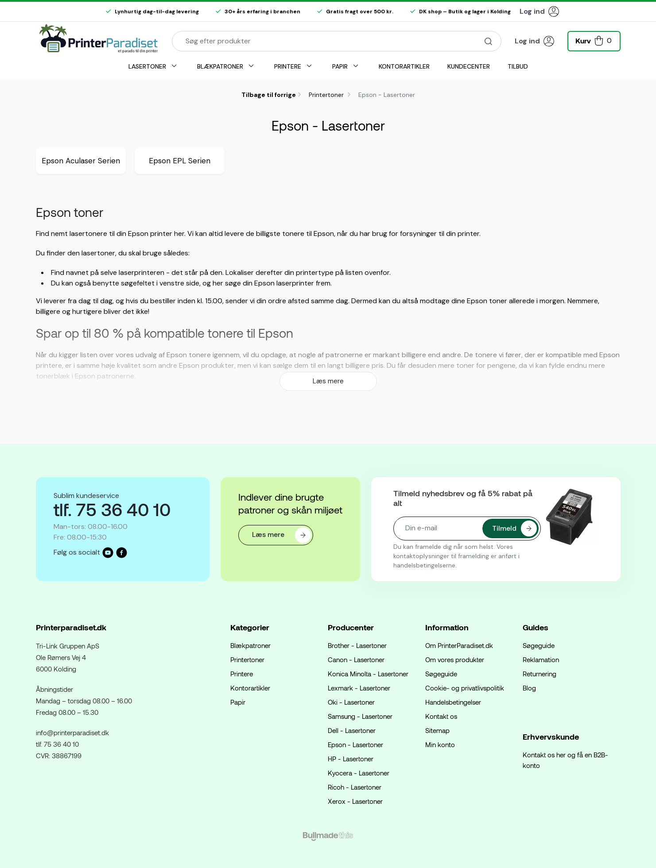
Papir (237, 702)
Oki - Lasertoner (351, 702)
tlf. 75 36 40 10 (57, 744)
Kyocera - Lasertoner (358, 773)
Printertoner (327, 95)
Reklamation (541, 660)
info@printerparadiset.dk (72, 733)
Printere (241, 674)
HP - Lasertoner (350, 759)
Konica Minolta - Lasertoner (368, 674)
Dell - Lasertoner (352, 730)
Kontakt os (441, 716)
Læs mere (328, 381)
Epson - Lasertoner (355, 744)
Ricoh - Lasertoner (354, 787)
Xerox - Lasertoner (355, 801)
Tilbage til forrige (268, 95)
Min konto (440, 744)
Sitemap (437, 730)
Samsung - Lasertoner (360, 716)
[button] (594, 40)
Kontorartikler (250, 688)
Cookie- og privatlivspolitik (464, 688)
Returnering (539, 674)
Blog (529, 688)
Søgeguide (441, 674)
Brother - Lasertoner (357, 645)
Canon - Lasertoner (356, 660)
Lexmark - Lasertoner (359, 688)
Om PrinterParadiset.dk (459, 645)
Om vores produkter (454, 660)
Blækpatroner (250, 645)
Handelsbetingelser (453, 702)
